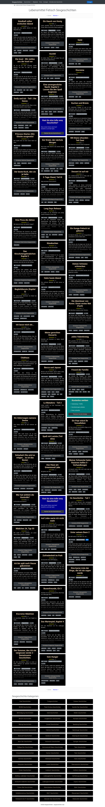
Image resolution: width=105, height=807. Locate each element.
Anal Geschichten (25, 701)
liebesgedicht (44, 306)
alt (42, 78)
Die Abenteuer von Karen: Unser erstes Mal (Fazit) (80, 303)
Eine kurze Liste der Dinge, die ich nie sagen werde (80, 570)
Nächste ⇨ (56, 15)
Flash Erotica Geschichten (26, 227)
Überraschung (29, 641)
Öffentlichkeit (21, 125)
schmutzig (77, 257)
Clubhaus (25, 357)
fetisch (76, 200)
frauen (15, 557)
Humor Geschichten (25, 178)
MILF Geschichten (52, 443)
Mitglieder (35, 2)
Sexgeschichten (17, 2)
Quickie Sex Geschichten (80, 707)
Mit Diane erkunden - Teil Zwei (80, 139)
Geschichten (27, 2)
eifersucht (23, 193)
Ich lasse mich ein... (25, 324)
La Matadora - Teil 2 (52, 403)
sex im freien (44, 579)
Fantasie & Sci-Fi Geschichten (25, 799)
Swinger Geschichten (80, 741)
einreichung (50, 361)
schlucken (21, 282)
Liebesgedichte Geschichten (26, 568)
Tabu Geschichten (52, 474)
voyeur (75, 361)
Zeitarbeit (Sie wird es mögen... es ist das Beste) (25, 457)
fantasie (19, 554)
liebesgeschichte (17, 351)
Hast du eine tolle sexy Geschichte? (52, 121)
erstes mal (16, 641)
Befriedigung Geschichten (54, 184)
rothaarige (59, 648)
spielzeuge (19, 520)
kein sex (27, 193)
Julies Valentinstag (80, 337)
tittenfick (43, 650)
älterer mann (71, 163)
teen (49, 427)
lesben (15, 125)
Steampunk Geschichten (80, 736)
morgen (57, 47)
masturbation (16, 522)
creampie (16, 644)
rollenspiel (26, 448)
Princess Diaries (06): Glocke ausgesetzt (25, 135)
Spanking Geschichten (80, 724)
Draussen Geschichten (25, 764)
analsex (49, 492)
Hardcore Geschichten (26, 145)
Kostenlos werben (80, 400)
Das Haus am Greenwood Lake (52, 466)
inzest (53, 391)
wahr (84, 491)
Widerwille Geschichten (80, 799)
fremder (57, 271)
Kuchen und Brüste (80, 103)
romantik (27, 587)
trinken (26, 683)
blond (54, 650)
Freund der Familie (80, 370)
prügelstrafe (80, 361)
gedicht (19, 587)
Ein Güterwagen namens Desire (25, 419)
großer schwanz (45, 113)
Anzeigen (45, 2)
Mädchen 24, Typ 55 (25, 528)
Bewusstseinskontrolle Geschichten (25, 730)
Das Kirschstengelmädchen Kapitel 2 (25, 253)
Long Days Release (52, 208)
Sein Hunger (52, 657)
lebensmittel (25, 50)
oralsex (15, 52)
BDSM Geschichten (80, 508)
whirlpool (31, 50)
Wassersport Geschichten (80, 793)
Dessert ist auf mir (79, 171)
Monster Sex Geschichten (52, 799)
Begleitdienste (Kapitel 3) (25, 290)
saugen (50, 113)
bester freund (47, 490)
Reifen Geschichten (53, 62)
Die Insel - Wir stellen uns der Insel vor (25, 60)
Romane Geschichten (26, 300)
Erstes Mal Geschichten (53, 597)
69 (42, 170)
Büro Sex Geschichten (25, 741)
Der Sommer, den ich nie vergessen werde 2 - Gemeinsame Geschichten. (25, 654)
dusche (29, 163)
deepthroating (54, 427)
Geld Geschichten (52, 713)
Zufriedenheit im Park (52, 555)
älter (15, 554)
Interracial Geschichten (52, 759)
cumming (56, 170)
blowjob (15, 282)
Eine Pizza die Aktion (25, 220)
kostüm (70, 453)
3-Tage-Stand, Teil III (52, 177)
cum (48, 396)
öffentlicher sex (24, 389)
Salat (80, 40)
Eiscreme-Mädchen (25, 614)
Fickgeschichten (25, 537)
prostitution (16, 318)
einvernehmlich (27, 316)
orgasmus (75, 330)
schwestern (23, 488)
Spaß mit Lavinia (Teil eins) (52, 437)
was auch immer (24, 391)
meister (70, 202)
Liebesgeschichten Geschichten (28, 332)
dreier (20, 52)
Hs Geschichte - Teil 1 (80, 498)
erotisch (30, 554)
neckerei (26, 127)
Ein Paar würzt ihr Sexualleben (80, 421)
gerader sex (24, 351)
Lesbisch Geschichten (25, 110)
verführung (50, 582)
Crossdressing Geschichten (25, 753)
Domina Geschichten (25, 759)
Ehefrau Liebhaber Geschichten (25, 776)
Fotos (40, 2)
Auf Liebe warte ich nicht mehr (52, 519)
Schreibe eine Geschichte (55, 2)
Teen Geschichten (80, 753)
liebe (15, 587)
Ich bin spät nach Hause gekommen (25, 564)
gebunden (61, 234)
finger (47, 236)
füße (19, 557)
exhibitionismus (17, 165)
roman (15, 683)
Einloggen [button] (90, 2)
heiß (46, 549)
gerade (32, 316)
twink (82, 257)
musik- (57, 680)
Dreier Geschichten (25, 770)
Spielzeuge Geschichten (80, 730)
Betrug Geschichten (80, 374)
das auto (84, 391)
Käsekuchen (52, 243)
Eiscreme (80, 70)
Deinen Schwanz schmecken (80, 265)
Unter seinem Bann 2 (80, 532)
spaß (76, 96)
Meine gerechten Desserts (52, 333)
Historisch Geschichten (52, 741)
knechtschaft (79, 525)
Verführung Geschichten (80, 776)
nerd (53, 615)
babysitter (19, 50)
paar (15, 50)
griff (30, 125)
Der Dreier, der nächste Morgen (52, 141)
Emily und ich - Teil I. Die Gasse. (25, 99)
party (43, 111)
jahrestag (81, 200)
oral (24, 89)
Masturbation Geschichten (54, 410)
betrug (76, 391)
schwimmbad (16, 391)
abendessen (77, 596)
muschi (15, 127)
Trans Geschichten (80, 345)
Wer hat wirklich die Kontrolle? (25, 496)
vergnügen (82, 294)
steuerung (78, 559)
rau (50, 234)
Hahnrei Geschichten (52, 730)
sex (14, 89)
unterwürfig (76, 202)
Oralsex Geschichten (26, 504)
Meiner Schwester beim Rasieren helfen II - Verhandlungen (80, 462)
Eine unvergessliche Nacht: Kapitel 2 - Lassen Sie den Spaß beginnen (52, 88)
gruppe (83, 131)
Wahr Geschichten (80, 787)
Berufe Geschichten (25, 718)
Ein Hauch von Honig (52, 21)
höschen (52, 396)
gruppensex (16, 92)
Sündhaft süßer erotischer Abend (25, 22)
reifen (21, 92)
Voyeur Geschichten (80, 781)
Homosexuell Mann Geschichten (52, 747)
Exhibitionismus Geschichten (27, 368)
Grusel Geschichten (52, 724)
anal (27, 89)
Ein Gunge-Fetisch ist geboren (80, 229)
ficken (43, 458)
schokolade (71, 131)
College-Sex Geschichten (25, 747)
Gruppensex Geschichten (27, 32)
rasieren (70, 489)
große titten (44, 615)
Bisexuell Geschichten (25, 736)
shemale (70, 361)
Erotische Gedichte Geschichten (82, 44)
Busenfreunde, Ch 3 (52, 588)
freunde (49, 615)
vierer (58, 650)
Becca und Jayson (52, 367)
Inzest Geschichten (53, 376)
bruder (49, 391)
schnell (26, 125)
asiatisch (54, 648)
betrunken (54, 394)
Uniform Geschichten (80, 770)
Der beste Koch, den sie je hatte (25, 173)
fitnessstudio (31, 389)
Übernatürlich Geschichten (80, 764)
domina (86, 361)
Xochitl (52, 54)
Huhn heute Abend (52, 278)
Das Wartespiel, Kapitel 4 (52, 621)
